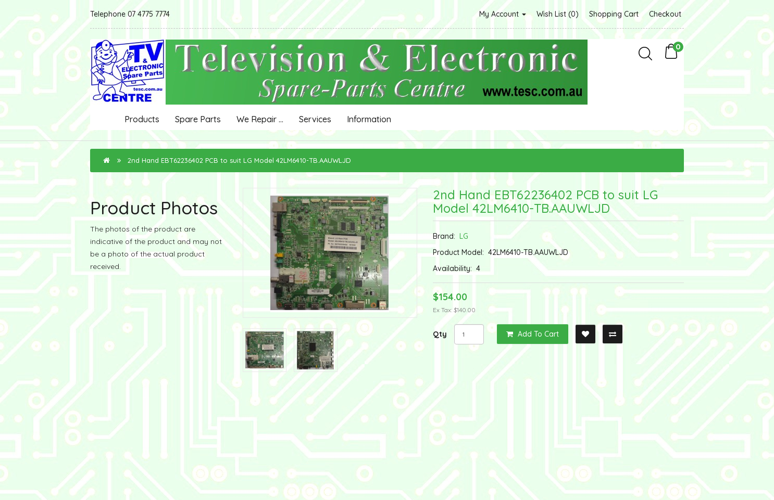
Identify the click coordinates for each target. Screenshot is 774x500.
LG (463, 236)
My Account (502, 14)
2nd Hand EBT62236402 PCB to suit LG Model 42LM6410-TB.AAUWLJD (239, 160)
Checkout (665, 14)
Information (369, 119)
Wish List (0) (557, 14)
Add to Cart (532, 334)
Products (141, 119)
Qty (440, 334)
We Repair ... (259, 119)
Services (315, 119)
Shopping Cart (614, 14)
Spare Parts (198, 119)
